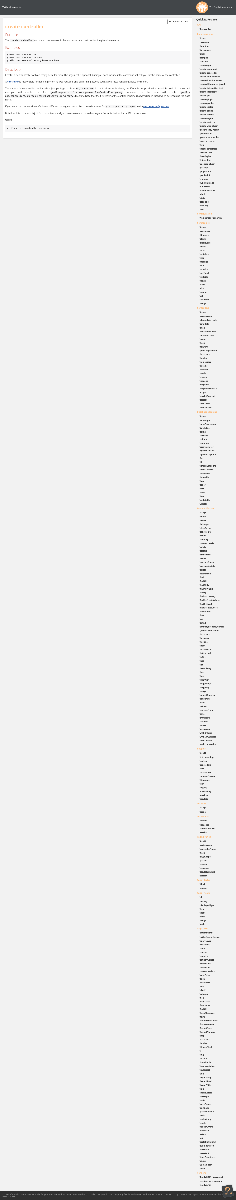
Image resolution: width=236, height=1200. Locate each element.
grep (202, 1035)
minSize (204, 269)
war (202, 209)
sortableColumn (208, 1141)
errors (203, 339)
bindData (204, 324)
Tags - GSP (202, 928)
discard (203, 550)
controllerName (208, 331)
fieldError (205, 1001)
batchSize (205, 428)
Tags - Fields (203, 892)
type (202, 496)
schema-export (207, 190)
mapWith (204, 679)
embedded (205, 554)
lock (202, 676)
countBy (204, 539)
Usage (203, 38)
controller (13, 81)
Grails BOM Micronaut (211, 1181)
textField (204, 1153)
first (202, 615)
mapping (204, 687)
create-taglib (206, 118)
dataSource (205, 772)
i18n (202, 783)
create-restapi (207, 106)
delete (203, 547)
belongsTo (205, 524)
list (201, 664)
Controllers (203, 307)
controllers (205, 764)
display (203, 901)
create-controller (208, 72)
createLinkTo (206, 967)
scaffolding (205, 791)
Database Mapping (207, 411)
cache (203, 431)
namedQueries (207, 695)
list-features (206, 152)
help (202, 144)
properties (205, 698)
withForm (205, 403)
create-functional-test (211, 80)
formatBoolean (207, 1024)
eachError (205, 982)
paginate (204, 1107)
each (202, 978)
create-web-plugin (209, 125)
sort (202, 488)
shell (202, 194)
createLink (205, 963)
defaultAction (207, 335)
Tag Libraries (204, 836)
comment (205, 443)
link (202, 1088)
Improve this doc (178, 21)
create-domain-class (210, 76)
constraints (205, 531)
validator (204, 299)
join (202, 1073)
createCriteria (207, 543)
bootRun (204, 46)
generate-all (206, 133)
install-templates (208, 148)
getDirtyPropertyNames (212, 626)
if (200, 1050)
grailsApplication (208, 350)
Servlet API (203, 816)
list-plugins (205, 156)
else (202, 986)
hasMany (204, 638)
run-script (205, 186)
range (203, 280)
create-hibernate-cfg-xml (212, 84)
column (204, 439)
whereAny (205, 729)
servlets (204, 798)
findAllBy (204, 585)
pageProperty (207, 1104)
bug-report (205, 50)
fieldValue (205, 1005)
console (204, 61)
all (201, 897)
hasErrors (205, 354)
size (202, 288)
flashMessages (207, 1013)
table (202, 492)
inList (203, 250)
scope (203, 392)
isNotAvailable (207, 1066)
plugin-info (205, 171)
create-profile (207, 103)
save (202, 713)
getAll (203, 622)
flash (202, 343)
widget (203, 303)
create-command (208, 69)
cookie (203, 952)
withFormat (206, 407)
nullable (204, 277)
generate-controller (210, 137)
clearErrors (205, 528)
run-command (207, 182)
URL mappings (207, 757)
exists (203, 569)
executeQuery (207, 562)
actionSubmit (206, 932)
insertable (205, 473)
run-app (204, 179)
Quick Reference (206, 19)
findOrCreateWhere (210, 600)
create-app (205, 65)
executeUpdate (207, 566)
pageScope (205, 856)
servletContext (207, 396)
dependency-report (209, 129)
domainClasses (207, 776)
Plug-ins (201, 748)
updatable (205, 500)
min (202, 265)
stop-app (204, 201)
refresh (203, 706)
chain (203, 327)
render (203, 373)
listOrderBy (206, 668)
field (202, 909)
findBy (203, 592)
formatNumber (207, 1032)
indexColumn (206, 469)
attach (203, 520)
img (202, 1054)
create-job (205, 95)
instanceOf (205, 649)
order (203, 484)
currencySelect (207, 971)
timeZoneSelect (208, 1157)
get (201, 619)
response (204, 384)
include (203, 1058)
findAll (203, 581)
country (204, 956)
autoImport (206, 420)
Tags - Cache (203, 879)
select (203, 1134)
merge (203, 691)
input (203, 912)
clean (202, 53)
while (203, 1168)
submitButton (207, 1145)
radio (202, 1115)
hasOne (204, 641)
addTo (203, 516)
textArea (204, 1149)
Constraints (203, 222)
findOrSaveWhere (209, 607)
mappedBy (205, 683)
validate (204, 721)
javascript (205, 1069)
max (202, 258)
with (202, 924)
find (202, 577)
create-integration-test (211, 88)
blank (203, 238)
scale (202, 284)
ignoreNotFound (208, 465)
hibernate (205, 780)
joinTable (204, 477)
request (204, 377)
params (204, 365)
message (204, 1096)
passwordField (207, 1111)
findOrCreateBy (208, 596)
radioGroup (206, 1119)
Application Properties (211, 217)
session (203, 399)
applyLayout (206, 941)
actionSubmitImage (210, 937)
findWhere (205, 611)
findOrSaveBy (207, 604)
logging (203, 787)
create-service (207, 114)
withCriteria (206, 732)
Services (201, 803)
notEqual (204, 273)
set (201, 1138)
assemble (204, 42)
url (201, 296)
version (203, 503)
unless (203, 1160)
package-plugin (207, 164)
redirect (204, 369)
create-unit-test (208, 122)
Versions (201, 1172)
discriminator (207, 447)
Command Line (205, 33)
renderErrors (206, 1126)
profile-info (205, 175)
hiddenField (206, 1047)
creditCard (205, 242)
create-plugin (206, 99)
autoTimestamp (208, 424)
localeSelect (206, 1092)
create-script (206, 110)
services (204, 795)
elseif (202, 990)
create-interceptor (209, 91)
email (203, 246)
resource (204, 1130)
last (202, 660)
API (199, 24)
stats (202, 198)
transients (205, 717)
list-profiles (205, 160)
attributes (205, 231)
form (202, 1016)
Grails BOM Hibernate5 (211, 1177)
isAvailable (205, 1062)
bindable (204, 235)
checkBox (205, 944)
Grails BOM (205, 1185)
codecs (203, 761)
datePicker (205, 975)
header (203, 358)
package (204, 167)
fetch (202, 458)
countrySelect (207, 959)
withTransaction (208, 744)
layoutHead (206, 1081)
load (202, 672)
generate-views (207, 141)
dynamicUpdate (208, 454)
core (202, 768)
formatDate (206, 1028)
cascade (204, 435)
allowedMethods (208, 320)
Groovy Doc (205, 29)
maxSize (204, 261)
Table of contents (11, 6)
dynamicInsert (207, 450)
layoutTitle (205, 1085)
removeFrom (206, 710)
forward (204, 346)
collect (203, 948)
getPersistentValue (209, 630)
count (203, 535)
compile (204, 57)
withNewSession (208, 736)
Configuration (204, 213)
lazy (202, 481)
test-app (204, 205)
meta (202, 1100)
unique (203, 292)
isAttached (205, 653)
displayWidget (207, 905)
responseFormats (208, 388)
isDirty (203, 657)
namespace (205, 362)
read (202, 702)
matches (204, 254)
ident (202, 645)
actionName (206, 316)
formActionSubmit (209, 1020)
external (204, 994)
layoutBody (205, 1077)
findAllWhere (206, 588)
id (201, 462)
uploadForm (206, 1164)
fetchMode (205, 573)
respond (204, 381)
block (203, 884)
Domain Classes (205, 508)
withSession (206, 740)
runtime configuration (156, 106)
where (203, 725)
